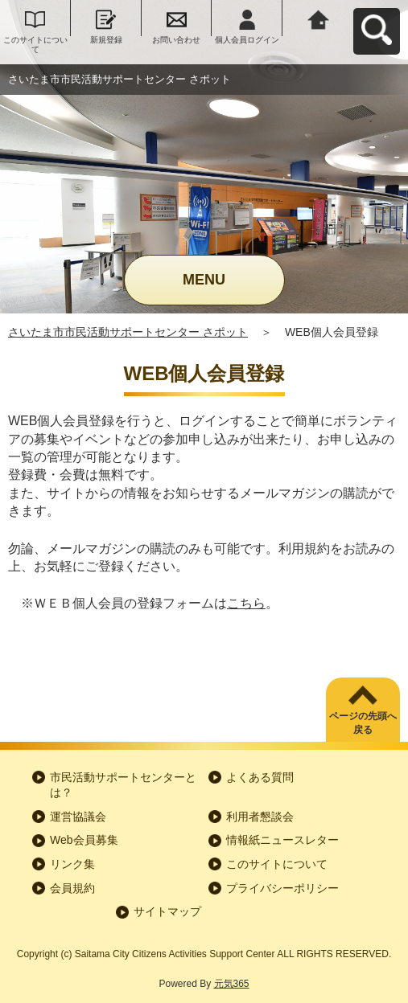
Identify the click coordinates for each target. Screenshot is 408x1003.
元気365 (231, 983)
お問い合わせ (176, 39)
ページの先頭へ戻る (363, 722)
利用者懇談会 (260, 816)
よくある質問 (260, 777)
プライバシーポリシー (282, 888)
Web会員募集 (84, 839)
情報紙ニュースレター (282, 839)
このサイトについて (35, 44)
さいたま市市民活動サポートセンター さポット (128, 331)
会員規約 (72, 888)
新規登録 (106, 39)
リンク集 (72, 864)
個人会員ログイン (247, 39)
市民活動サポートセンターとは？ (123, 785)
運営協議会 (78, 816)
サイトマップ (167, 911)
